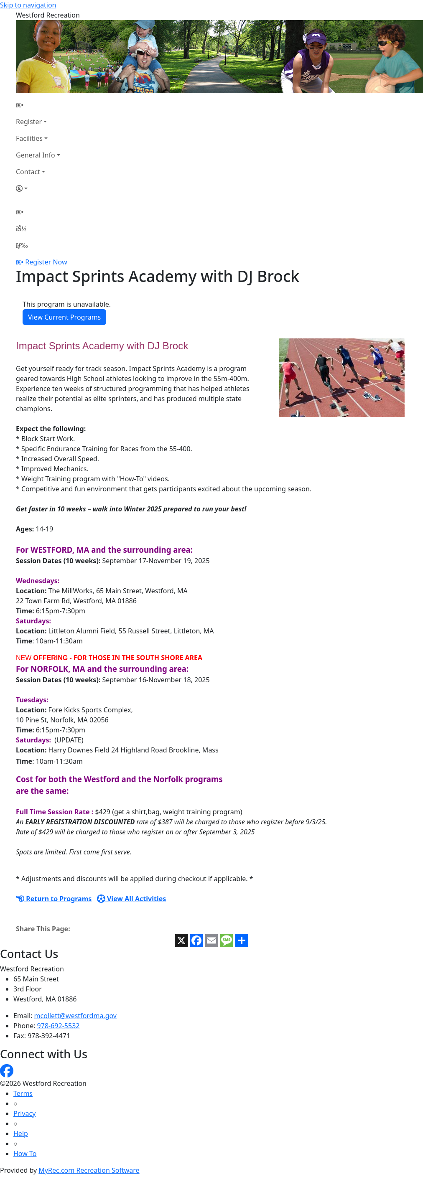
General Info (35, 155)
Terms (23, 1093)
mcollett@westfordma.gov (75, 1015)
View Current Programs (64, 317)
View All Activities (131, 898)
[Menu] (22, 245)
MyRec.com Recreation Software (88, 1170)
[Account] (38, 188)
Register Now (46, 262)
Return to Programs (54, 898)
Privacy (24, 1113)
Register (29, 121)
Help (20, 1133)
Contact (28, 171)
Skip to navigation (28, 5)
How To (24, 1153)
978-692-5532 (58, 1025)
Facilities (29, 138)
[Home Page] (38, 105)
